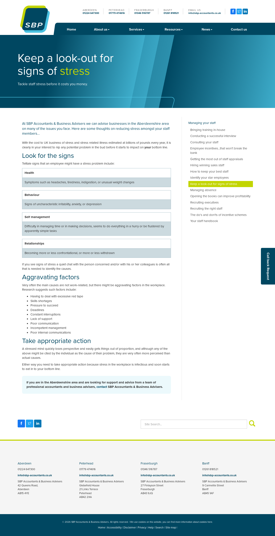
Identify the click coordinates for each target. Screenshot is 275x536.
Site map (170, 527)
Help (150, 527)
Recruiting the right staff (206, 208)
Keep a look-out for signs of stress (213, 184)
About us (102, 29)
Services (136, 29)
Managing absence (203, 190)
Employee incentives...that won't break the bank (218, 150)
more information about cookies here (193, 522)
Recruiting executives (204, 202)
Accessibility (114, 527)
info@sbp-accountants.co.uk (204, 13)
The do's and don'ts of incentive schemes (218, 215)
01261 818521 (171, 13)
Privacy (142, 527)
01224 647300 (91, 13)
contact (102, 386)
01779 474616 (117, 13)
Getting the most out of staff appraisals (216, 159)
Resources (174, 29)
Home (71, 29)
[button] (268, 266)
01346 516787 (142, 13)
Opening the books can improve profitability (220, 196)
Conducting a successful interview (213, 136)
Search (159, 527)
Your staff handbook (204, 221)
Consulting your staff (204, 142)
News (207, 29)
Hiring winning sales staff (207, 165)
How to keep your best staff (209, 171)
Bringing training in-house (207, 130)
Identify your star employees (209, 177)
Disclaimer (129, 527)
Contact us (239, 29)
